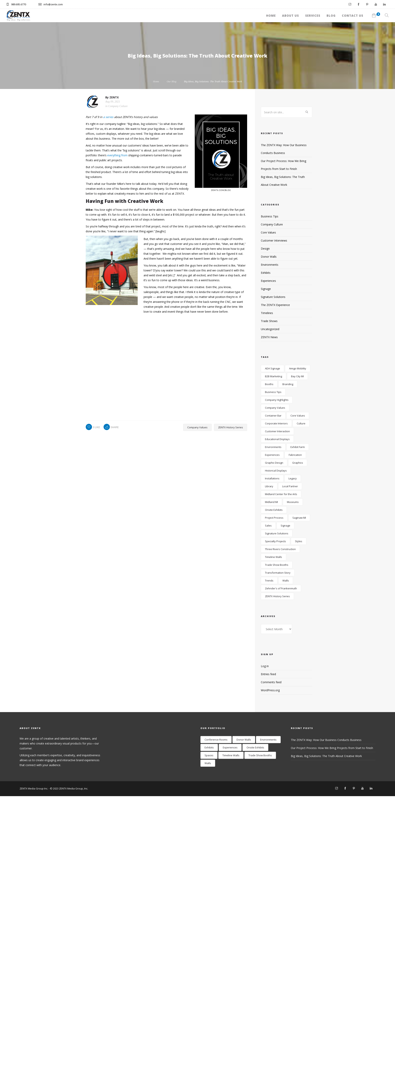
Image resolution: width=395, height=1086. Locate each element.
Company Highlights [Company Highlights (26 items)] (277, 400)
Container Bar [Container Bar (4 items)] (273, 415)
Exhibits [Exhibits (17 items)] (209, 747)
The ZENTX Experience (275, 305)
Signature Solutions (273, 297)
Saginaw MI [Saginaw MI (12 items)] (299, 517)
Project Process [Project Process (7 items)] (274, 517)
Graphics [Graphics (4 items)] (297, 462)
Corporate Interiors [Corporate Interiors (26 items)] (276, 423)
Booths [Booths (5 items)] (269, 384)
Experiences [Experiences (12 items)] (230, 747)
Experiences (268, 281)
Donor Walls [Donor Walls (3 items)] (244, 739)
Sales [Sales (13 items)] (268, 525)
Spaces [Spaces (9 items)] (209, 755)
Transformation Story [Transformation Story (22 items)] (277, 572)
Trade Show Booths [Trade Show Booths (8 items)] (260, 755)
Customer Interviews (274, 240)
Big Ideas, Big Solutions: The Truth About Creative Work (326, 756)
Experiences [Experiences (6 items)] (272, 455)
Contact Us (338, 14)
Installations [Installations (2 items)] (272, 478)
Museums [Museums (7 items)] (293, 502)
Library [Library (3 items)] (269, 486)
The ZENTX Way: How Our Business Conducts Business (326, 740)
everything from (117, 155)
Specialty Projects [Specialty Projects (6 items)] (275, 541)
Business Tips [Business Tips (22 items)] (273, 392)
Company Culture (117, 106)
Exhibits (265, 273)
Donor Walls (269, 256)
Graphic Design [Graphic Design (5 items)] (274, 462)
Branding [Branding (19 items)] (287, 384)
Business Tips (269, 216)
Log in (265, 666)
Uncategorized (270, 329)
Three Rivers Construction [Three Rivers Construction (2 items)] (280, 549)
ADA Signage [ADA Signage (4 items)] (272, 368)
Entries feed (268, 674)
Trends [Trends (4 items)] (269, 580)
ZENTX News (269, 337)
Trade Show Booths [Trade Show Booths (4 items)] (276, 565)
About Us (249, 14)
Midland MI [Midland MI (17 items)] (271, 502)
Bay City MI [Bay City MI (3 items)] (297, 376)
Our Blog (171, 81)
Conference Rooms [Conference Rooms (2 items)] (216, 739)
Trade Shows (269, 321)
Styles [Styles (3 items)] (298, 541)
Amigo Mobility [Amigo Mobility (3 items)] (297, 368)
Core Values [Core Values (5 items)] (297, 415)
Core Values (268, 232)
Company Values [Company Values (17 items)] (275, 407)
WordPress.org (270, 690)
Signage (266, 289)
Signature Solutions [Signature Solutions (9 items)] (276, 533)
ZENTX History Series (230, 427)
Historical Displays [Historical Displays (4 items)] (276, 470)
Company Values (197, 427)
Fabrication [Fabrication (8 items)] (295, 455)
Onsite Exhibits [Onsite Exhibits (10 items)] (274, 510)
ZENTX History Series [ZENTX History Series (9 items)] (277, 596)
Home (221, 14)
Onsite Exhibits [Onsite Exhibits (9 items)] (255, 747)
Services (280, 14)
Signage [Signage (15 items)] (285, 525)
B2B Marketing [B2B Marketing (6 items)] (273, 376)
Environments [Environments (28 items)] (273, 447)
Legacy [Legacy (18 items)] (293, 478)
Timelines (267, 313)
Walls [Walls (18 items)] (285, 580)
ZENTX (114, 97)
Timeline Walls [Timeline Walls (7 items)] (230, 755)
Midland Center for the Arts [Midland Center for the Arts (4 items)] (281, 494)
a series (108, 117)
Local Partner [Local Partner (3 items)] (290, 486)
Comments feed (271, 682)
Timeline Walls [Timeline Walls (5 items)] (273, 557)
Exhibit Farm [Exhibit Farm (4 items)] (297, 447)
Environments (269, 264)
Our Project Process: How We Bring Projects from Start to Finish (332, 748)
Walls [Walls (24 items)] (208, 763)
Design (265, 248)
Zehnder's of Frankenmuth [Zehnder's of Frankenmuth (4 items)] (281, 588)
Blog (308, 14)
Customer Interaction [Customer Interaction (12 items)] (277, 431)
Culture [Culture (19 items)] (301, 423)
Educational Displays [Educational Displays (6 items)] (277, 439)
